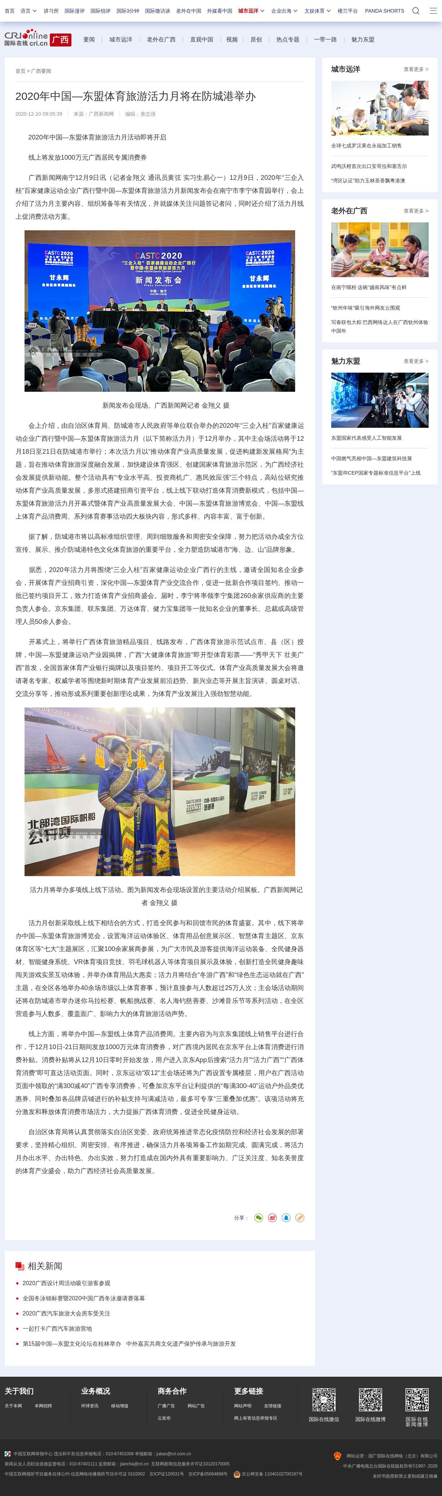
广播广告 (166, 1405)
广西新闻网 (101, 114)
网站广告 (196, 1405)
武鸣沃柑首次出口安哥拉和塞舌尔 (369, 166)
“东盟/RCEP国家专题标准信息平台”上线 (376, 473)
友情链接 (272, 1405)
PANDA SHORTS (384, 11)
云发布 (164, 1418)
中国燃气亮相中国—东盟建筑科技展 (371, 458)
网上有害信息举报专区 (255, 1418)
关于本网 (13, 1405)
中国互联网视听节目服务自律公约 (37, 1474)
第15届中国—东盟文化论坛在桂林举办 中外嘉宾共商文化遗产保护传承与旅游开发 (129, 1344)
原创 (256, 39)
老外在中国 (188, 11)
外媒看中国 (219, 11)
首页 (10, 11)
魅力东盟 (363, 39)
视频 (232, 39)
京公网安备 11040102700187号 (267, 1474)
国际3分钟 (128, 11)
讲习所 (51, 11)
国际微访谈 (157, 11)
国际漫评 (75, 11)
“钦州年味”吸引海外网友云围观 (365, 308)
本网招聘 (43, 1405)
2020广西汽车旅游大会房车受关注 (67, 1313)
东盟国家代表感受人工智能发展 (366, 438)
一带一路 (325, 39)
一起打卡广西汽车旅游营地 (57, 1329)
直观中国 (201, 39)
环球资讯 (90, 1405)
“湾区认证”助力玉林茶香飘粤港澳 (368, 180)
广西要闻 (41, 71)
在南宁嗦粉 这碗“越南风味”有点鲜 (369, 287)
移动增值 (119, 1405)
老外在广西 (161, 39)
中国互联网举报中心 (29, 1453)
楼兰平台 (348, 11)
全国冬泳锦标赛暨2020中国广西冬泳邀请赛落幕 (84, 1298)
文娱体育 (318, 11)
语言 (29, 11)
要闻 (89, 39)
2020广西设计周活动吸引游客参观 (67, 1283)
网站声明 (242, 1405)
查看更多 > (416, 69)
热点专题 (287, 39)
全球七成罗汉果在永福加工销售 (366, 145)
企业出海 (285, 11)
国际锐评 (101, 11)
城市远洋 (252, 11)
